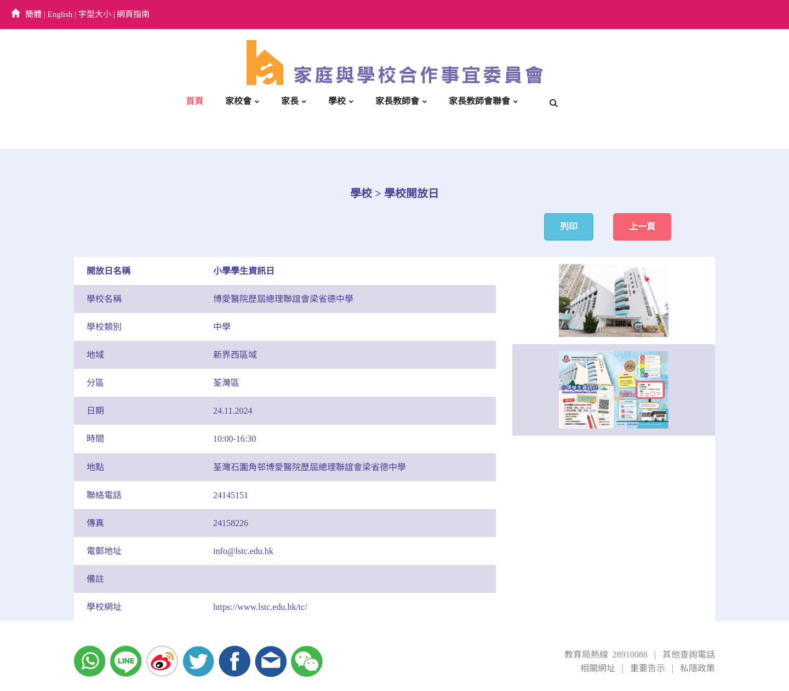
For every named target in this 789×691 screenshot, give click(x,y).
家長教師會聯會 (479, 101)
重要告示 (647, 668)
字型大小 (94, 14)
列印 (569, 226)
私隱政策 (697, 668)
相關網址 (597, 668)
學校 (337, 101)
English (60, 14)
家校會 (238, 101)
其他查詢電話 (688, 654)
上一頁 (642, 226)
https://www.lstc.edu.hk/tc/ (260, 607)
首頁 (194, 101)
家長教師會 (397, 101)
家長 (290, 101)
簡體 (33, 14)
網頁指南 (133, 14)
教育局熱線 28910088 (606, 654)
